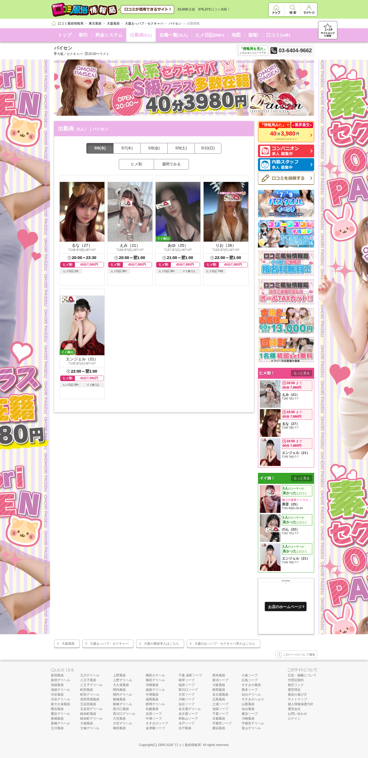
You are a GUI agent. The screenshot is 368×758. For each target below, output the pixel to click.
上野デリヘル (122, 680)
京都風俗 (218, 718)
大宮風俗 (119, 718)
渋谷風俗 (57, 694)
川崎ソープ (187, 699)
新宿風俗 (57, 675)
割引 (83, 35)
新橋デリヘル (60, 723)
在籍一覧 (173, 35)
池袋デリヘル (60, 690)
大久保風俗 (121, 685)
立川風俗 (57, 728)
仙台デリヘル (251, 694)
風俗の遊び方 (297, 694)
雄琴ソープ (187, 680)
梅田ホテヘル (155, 675)
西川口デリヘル (124, 714)
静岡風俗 (218, 690)
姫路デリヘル (155, 690)
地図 (236, 35)
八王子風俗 (88, 680)
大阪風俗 (218, 685)
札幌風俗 (152, 709)
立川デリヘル (89, 675)
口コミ (278, 35)
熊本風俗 (218, 675)
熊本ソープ (250, 690)
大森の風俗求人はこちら (161, 643)
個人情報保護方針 (300, 704)
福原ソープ (187, 685)
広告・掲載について (302, 675)
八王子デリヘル (91, 685)
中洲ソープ (154, 718)
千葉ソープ (220, 714)
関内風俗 (119, 690)
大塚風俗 (86, 723)
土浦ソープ (220, 704)
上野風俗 (119, 675)
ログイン (294, 718)
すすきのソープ (157, 723)
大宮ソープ (187, 694)
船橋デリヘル (122, 704)
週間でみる (171, 164)
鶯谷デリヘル (60, 714)
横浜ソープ (250, 714)
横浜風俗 (218, 728)
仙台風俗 (248, 709)
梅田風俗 (119, 728)
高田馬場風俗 (89, 699)
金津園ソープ (155, 728)
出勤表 (141, 35)
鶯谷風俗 (57, 709)
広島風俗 (218, 699)
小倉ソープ (250, 675)
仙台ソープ (187, 704)
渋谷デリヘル (60, 699)
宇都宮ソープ (222, 723)
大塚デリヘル (89, 728)
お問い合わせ (297, 714)
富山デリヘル (251, 728)
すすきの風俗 (251, 685)
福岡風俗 (152, 699)
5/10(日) (208, 148)
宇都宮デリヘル (253, 723)
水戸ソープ (187, 723)
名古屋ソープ (188, 714)
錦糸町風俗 (88, 714)
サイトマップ (297, 699)
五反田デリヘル (91, 709)
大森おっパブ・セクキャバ (109, 643)
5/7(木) (127, 148)
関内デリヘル (122, 694)
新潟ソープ (220, 680)
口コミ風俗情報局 (188, 745)
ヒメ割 (136, 164)
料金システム (109, 35)
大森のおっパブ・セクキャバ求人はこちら (225, 643)
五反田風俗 (88, 704)
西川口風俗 (121, 709)
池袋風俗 (57, 685)
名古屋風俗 (220, 694)
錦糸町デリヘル (91, 718)
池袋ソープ (220, 709)
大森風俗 (68, 643)
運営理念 (294, 690)
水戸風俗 (185, 728)
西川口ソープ (188, 690)
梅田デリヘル (155, 680)
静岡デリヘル (155, 704)
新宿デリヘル (60, 680)
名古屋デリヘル (190, 709)
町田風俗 (86, 690)
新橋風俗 (57, 718)
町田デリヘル (89, 694)
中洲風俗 (152, 694)
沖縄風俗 (152, 685)
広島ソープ (250, 680)
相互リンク (296, 685)
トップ (64, 35)
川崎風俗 (248, 718)
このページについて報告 (296, 654)
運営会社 (294, 709)
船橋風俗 (119, 699)
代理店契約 (296, 680)
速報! (253, 35)
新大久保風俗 (60, 704)
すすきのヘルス (253, 699)
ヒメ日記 (209, 35)
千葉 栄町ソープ (190, 675)
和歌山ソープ (188, 718)
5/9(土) (181, 148)
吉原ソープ (154, 714)
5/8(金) (154, 148)
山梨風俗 (248, 704)
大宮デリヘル (122, 723)
